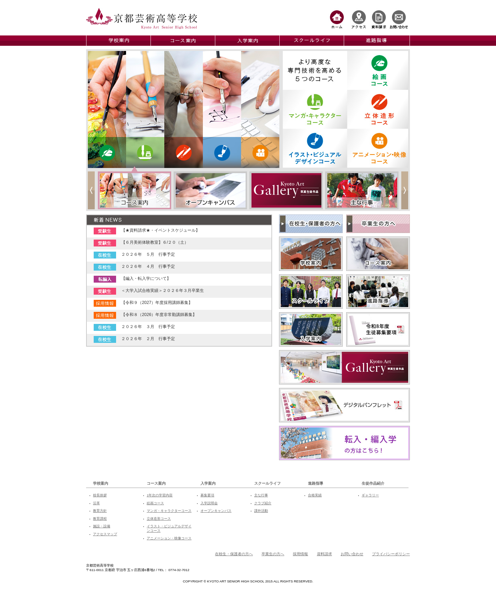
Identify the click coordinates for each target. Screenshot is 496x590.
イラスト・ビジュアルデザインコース (169, 528)
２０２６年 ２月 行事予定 (148, 338)
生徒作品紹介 (373, 483)
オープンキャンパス (215, 511)
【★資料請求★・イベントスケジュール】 (160, 230)
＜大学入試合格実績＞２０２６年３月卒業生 (162, 290)
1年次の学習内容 (160, 495)
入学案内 (208, 483)
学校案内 (100, 483)
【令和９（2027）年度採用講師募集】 (157, 302)
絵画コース (155, 503)
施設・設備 (101, 526)
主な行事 (261, 495)
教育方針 (100, 511)
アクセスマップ (105, 534)
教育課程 (100, 518)
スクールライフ (267, 483)
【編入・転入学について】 (146, 278)
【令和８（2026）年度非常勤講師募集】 (159, 314)
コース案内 (156, 483)
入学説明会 (209, 503)
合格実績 (315, 495)
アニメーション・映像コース (169, 538)
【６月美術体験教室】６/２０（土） (154, 242)
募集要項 (207, 495)
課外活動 (261, 511)
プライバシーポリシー (391, 554)
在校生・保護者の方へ (234, 554)
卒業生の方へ (272, 554)
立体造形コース (159, 518)
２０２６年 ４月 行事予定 (148, 266)
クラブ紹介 (262, 503)
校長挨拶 (100, 495)
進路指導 (315, 483)
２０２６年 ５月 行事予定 (148, 254)
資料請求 (324, 554)
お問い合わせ (352, 554)
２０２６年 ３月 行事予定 (148, 326)
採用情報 (300, 554)
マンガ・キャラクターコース (169, 511)
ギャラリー (370, 495)
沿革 (96, 503)
